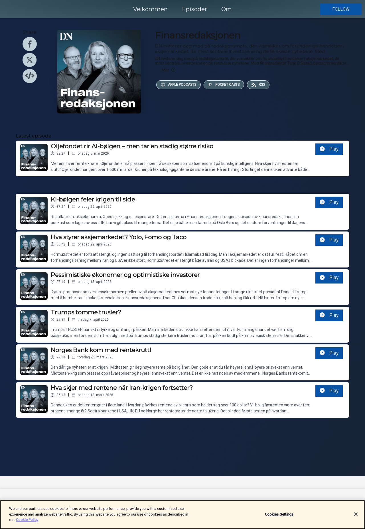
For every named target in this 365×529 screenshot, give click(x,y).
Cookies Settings (279, 517)
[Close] (356, 517)
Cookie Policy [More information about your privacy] (27, 522)
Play (329, 149)
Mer (167, 70)
